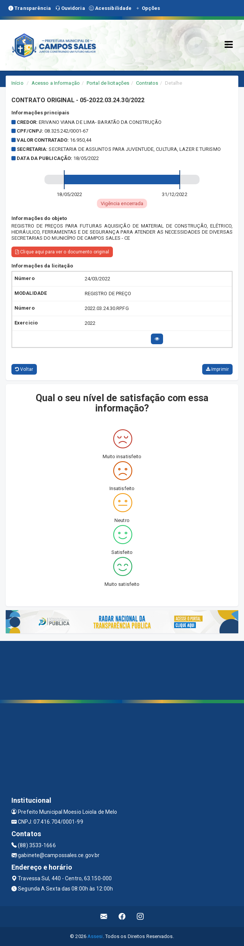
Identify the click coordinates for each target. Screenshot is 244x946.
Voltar (24, 369)
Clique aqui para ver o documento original (62, 252)
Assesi (95, 936)
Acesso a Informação (56, 83)
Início (17, 83)
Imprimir (217, 369)
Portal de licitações (108, 83)
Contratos (147, 83)
